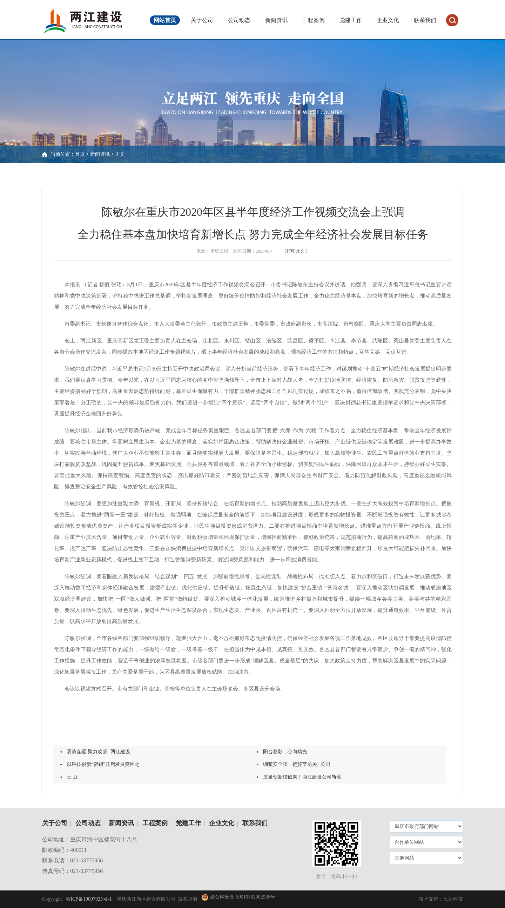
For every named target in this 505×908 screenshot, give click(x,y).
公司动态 (239, 20)
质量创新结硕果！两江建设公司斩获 (302, 777)
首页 (80, 154)
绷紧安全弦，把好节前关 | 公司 (296, 764)
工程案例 (313, 20)
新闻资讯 (276, 20)
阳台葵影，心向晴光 (285, 751)
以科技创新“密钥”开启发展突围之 (103, 764)
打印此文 (296, 251)
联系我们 (425, 20)
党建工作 (350, 20)
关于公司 (202, 20)
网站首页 (165, 20)
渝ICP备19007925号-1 (88, 899)
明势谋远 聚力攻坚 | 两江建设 (98, 751)
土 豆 (72, 777)
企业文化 (388, 20)
